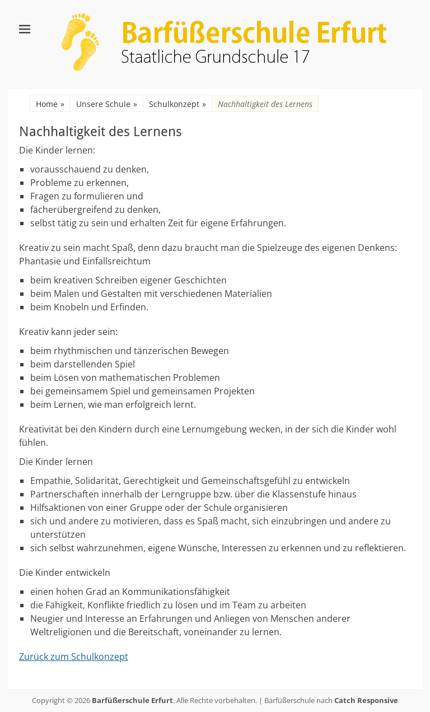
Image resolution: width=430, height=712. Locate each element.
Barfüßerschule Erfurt (132, 700)
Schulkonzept (177, 104)
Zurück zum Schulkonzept (73, 656)
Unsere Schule (106, 104)
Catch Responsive (366, 700)
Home (50, 104)
